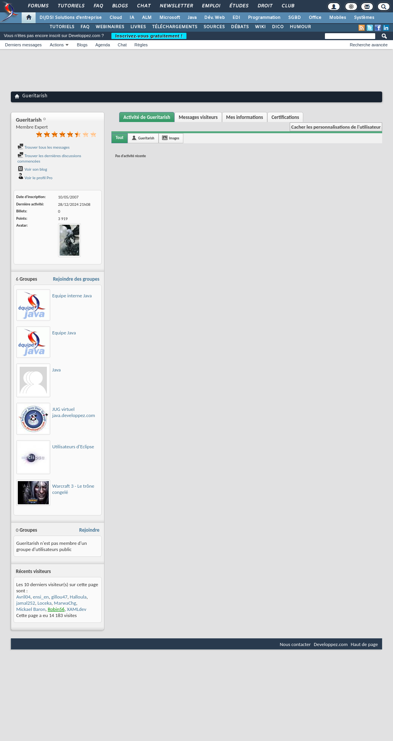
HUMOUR (300, 27)
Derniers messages (23, 44)
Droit (264, 6)
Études (238, 6)
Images (174, 138)
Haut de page (364, 644)
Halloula (78, 597)
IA (132, 17)
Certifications (285, 117)
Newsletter (176, 6)
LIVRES (138, 27)
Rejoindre (89, 530)
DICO (278, 27)
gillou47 (59, 597)
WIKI (260, 27)
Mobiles (337, 17)
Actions (57, 44)
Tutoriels (70, 6)
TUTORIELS (62, 27)
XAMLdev (76, 609)
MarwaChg (65, 603)
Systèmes (364, 17)
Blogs (119, 6)
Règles (141, 44)
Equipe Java (64, 333)
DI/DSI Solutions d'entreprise (70, 17)
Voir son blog (32, 169)
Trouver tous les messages (43, 147)
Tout (119, 137)
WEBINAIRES (110, 27)
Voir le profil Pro (35, 177)
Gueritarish (146, 138)
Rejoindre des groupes (76, 279)
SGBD (294, 17)
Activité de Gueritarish (146, 117)
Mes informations (244, 117)
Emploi (210, 6)
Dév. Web (214, 17)
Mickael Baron (30, 609)
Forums (38, 6)
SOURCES (214, 27)
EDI (236, 17)
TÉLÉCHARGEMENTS (174, 27)
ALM (147, 17)
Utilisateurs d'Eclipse (73, 446)
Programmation (264, 17)
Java (192, 17)
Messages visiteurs (198, 117)
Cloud (115, 17)
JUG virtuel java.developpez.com (73, 412)
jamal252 (25, 603)
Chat (143, 6)
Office (315, 17)
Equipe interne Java (72, 295)
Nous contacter (295, 644)
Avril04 (23, 597)
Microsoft (169, 17)
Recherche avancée (369, 44)
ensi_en (41, 597)
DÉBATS (240, 27)
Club (287, 6)
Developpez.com (331, 644)
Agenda (102, 44)
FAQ (97, 6)
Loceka (44, 603)
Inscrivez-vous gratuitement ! (149, 36)
